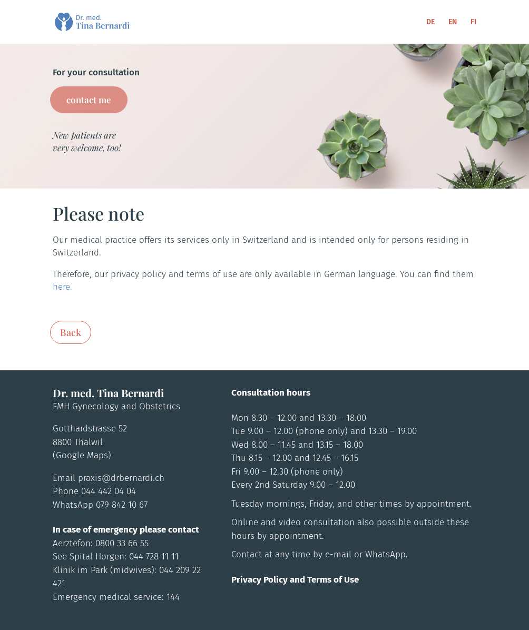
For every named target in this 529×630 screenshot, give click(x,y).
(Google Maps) (82, 455)
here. (62, 286)
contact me (88, 99)
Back (70, 332)
